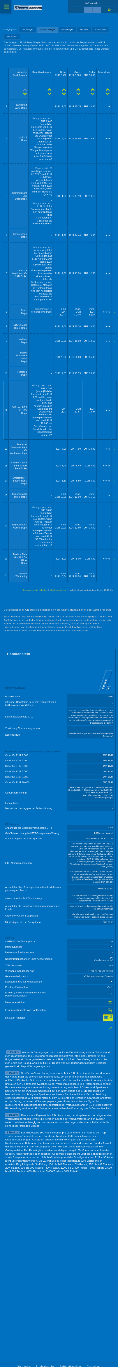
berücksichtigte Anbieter (35, 590)
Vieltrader (83, 29)
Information (92, 3)
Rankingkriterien (58, 590)
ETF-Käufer (12, 37)
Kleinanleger (27, 29)
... (114, 106)
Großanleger (67, 29)
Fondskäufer (100, 29)
